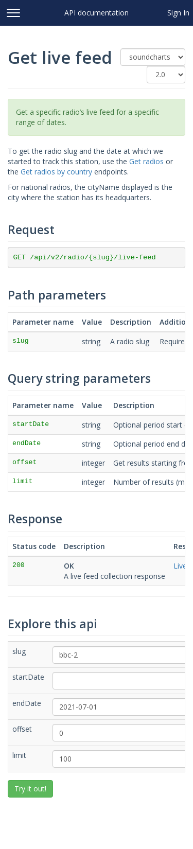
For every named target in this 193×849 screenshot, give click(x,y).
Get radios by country (56, 171)
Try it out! (30, 788)
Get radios (146, 161)
